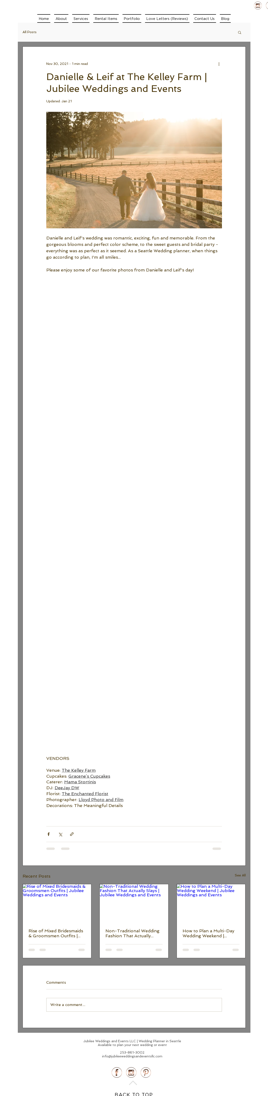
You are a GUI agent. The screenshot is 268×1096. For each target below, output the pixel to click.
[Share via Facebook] (48, 834)
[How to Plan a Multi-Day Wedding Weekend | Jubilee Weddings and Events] (211, 903)
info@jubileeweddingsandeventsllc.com (132, 1056)
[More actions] (219, 64)
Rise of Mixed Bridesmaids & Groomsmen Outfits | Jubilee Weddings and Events (55, 933)
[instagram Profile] (258, 5)
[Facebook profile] (116, 1072)
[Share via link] (72, 834)
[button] (80, 18)
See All (240, 875)
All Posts (30, 32)
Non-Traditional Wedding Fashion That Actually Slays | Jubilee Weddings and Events (132, 933)
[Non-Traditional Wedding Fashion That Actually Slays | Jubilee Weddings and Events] (134, 903)
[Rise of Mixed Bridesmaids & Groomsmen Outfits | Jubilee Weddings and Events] (57, 903)
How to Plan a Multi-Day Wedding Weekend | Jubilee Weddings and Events (208, 933)
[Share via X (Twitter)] (60, 834)
